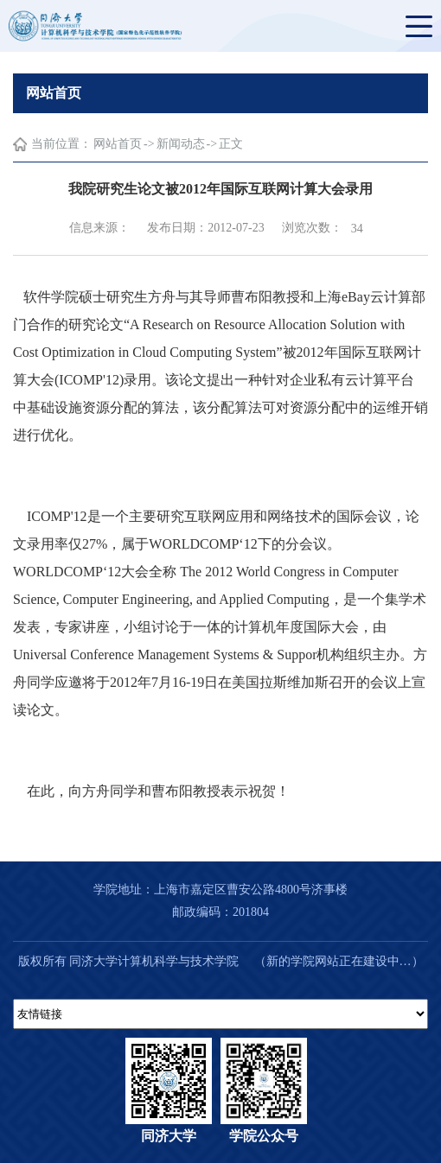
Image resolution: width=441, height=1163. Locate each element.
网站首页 (117, 143)
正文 (231, 143)
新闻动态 (181, 143)
